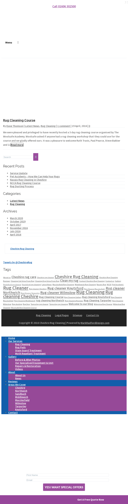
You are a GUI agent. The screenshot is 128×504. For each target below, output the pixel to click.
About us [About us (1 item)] (7, 277)
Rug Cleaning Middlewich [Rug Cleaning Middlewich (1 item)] (24, 301)
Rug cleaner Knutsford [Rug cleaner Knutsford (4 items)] (65, 288)
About (11, 372)
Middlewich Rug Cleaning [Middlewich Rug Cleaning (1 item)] (85, 284)
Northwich (21, 390)
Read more (17, 144)
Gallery (12, 356)
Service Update (18, 173)
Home (11, 338)
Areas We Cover (17, 384)
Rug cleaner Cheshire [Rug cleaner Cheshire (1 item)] (38, 289)
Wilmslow (20, 403)
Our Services (15, 341)
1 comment (63, 126)
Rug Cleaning (48, 126)
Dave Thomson (14, 126)
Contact (13, 412)
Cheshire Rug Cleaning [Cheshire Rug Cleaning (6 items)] (76, 276)
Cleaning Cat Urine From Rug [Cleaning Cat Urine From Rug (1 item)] (22, 281)
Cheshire (20, 387)
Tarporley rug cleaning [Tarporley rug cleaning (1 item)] (58, 304)
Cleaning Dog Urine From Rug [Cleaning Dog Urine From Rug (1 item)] (47, 281)
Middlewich (21, 397)
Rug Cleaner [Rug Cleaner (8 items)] (15, 288)
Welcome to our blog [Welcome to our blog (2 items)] (81, 304)
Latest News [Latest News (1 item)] (47, 284)
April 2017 (15, 224)
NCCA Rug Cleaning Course (25, 183)
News (18, 378)
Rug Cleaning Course (19, 120)
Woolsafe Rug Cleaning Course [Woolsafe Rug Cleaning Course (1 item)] (24, 308)
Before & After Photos (27, 359)
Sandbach (20, 394)
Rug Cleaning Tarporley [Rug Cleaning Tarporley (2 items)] (97, 300)
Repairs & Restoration (28, 366)
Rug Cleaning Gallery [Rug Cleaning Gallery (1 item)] (72, 297)
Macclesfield (22, 400)
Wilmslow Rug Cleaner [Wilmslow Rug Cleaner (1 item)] (103, 304)
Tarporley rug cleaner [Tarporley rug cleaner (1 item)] (39, 304)
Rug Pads (20, 347)
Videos (19, 369)
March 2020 (16, 218)
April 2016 (15, 234)
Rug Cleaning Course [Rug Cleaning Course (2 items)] (51, 297)
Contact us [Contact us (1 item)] (109, 281)
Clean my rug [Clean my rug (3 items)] (69, 281)
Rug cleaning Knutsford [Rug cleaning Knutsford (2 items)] (96, 297)
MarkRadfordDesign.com (95, 323)
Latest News (32, 126)
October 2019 (17, 221)
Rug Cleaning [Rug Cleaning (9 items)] (90, 292)
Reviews (13, 381)
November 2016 (19, 228)
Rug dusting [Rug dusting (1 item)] (17, 304)
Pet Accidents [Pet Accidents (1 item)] (118, 284)
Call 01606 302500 (64, 6)
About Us (20, 375)
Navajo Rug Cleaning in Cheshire (28, 179)
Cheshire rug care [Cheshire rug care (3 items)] (24, 277)
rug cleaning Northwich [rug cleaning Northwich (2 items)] (50, 300)
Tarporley (20, 406)
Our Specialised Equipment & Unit (34, 363)
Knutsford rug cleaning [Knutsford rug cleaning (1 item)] (31, 284)
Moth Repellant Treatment (30, 353)
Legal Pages (62, 315)
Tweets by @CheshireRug (17, 262)
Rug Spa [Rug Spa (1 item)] (26, 304)
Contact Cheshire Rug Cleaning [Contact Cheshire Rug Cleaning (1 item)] (92, 281)
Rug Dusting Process (22, 186)
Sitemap (77, 315)
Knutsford (21, 409)
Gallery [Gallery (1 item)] (118, 281)
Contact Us (92, 315)
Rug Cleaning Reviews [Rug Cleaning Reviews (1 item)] (74, 301)
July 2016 (15, 231)
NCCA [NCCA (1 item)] (109, 284)
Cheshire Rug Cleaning (22, 248)
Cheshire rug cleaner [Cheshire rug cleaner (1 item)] (45, 277)
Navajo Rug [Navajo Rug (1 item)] (101, 284)
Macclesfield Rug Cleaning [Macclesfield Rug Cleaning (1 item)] (63, 284)
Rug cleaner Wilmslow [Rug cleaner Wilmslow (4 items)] (57, 292)
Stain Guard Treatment (28, 350)
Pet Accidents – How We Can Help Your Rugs (35, 176)
